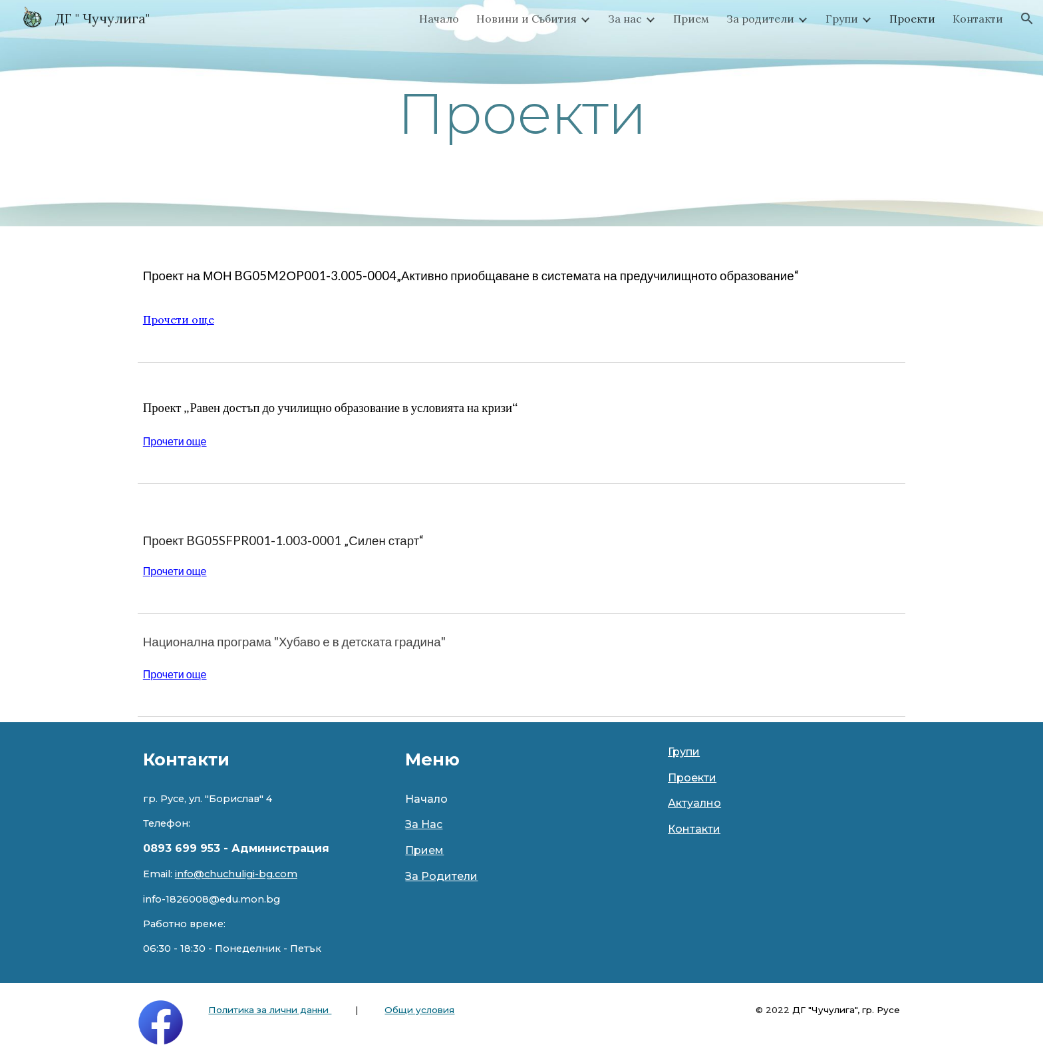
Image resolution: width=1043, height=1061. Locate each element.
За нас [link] (625, 18)
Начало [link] (439, 18)
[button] (1027, 19)
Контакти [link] (978, 18)
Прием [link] (691, 18)
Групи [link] (841, 18)
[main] (521, 113)
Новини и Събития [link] (526, 18)
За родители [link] (760, 18)
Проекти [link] (912, 18)
